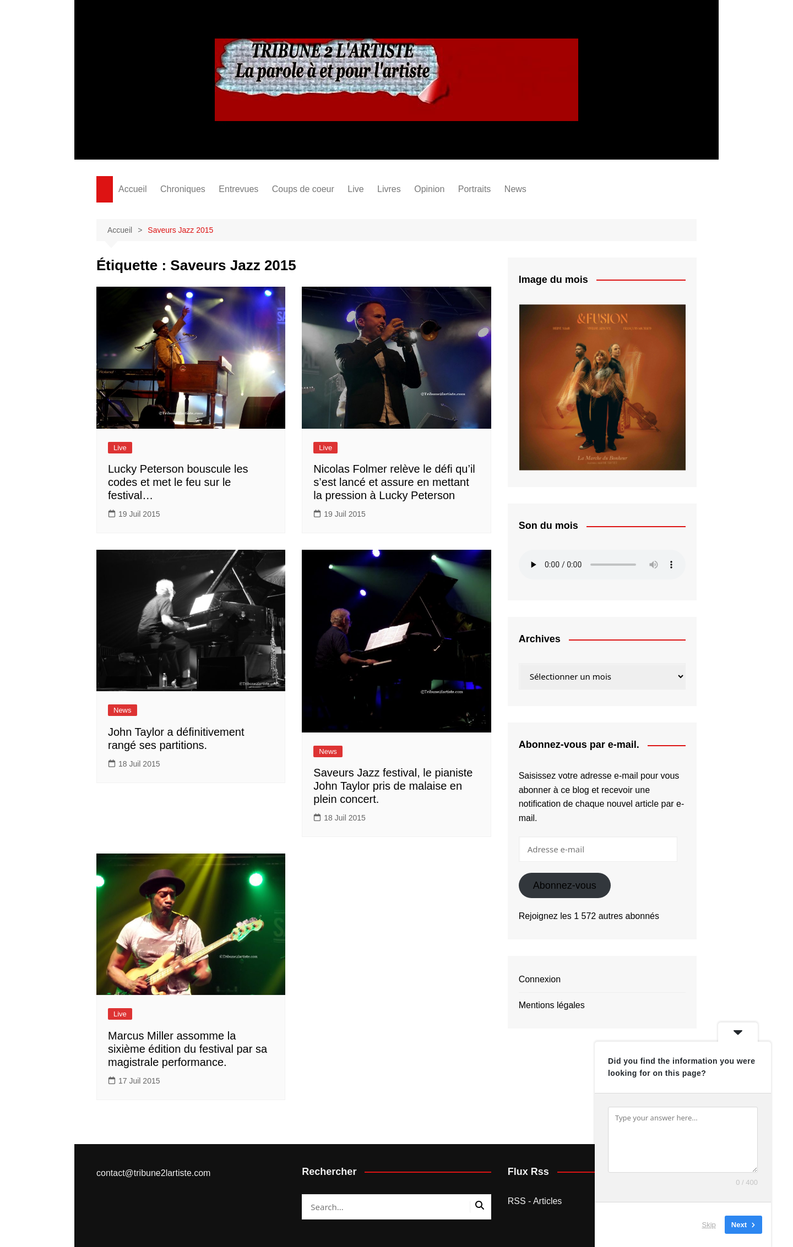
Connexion (540, 979)
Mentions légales (552, 1005)
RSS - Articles (535, 1201)
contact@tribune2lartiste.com (153, 1173)
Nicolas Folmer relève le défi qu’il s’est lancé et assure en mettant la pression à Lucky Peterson (394, 482)
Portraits (474, 189)
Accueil (132, 189)
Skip (709, 1225)
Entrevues (238, 189)
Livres (389, 189)
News (515, 189)
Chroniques (182, 189)
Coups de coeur (303, 189)
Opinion (429, 189)
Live (355, 189)
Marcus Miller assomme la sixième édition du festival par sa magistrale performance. (187, 1049)
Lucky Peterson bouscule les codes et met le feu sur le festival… (178, 482)
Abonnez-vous (564, 885)
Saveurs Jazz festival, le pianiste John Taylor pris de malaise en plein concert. (392, 786)
